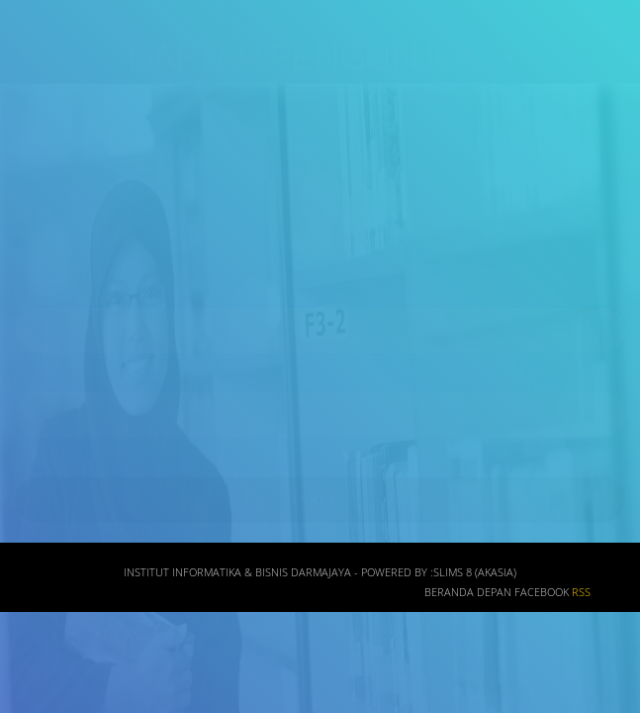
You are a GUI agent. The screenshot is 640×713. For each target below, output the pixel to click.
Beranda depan (467, 598)
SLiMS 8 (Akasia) (474, 578)
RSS (581, 598)
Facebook (541, 598)
